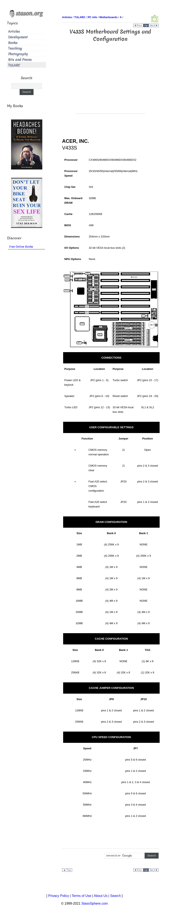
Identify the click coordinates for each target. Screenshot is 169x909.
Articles (14, 31)
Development (18, 37)
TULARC (14, 65)
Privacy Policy (58, 896)
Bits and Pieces (20, 60)
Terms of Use (81, 896)
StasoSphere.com (94, 903)
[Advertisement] (110, 84)
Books (13, 43)
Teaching (15, 48)
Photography (18, 54)
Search (115, 896)
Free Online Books (21, 247)
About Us (101, 896)
